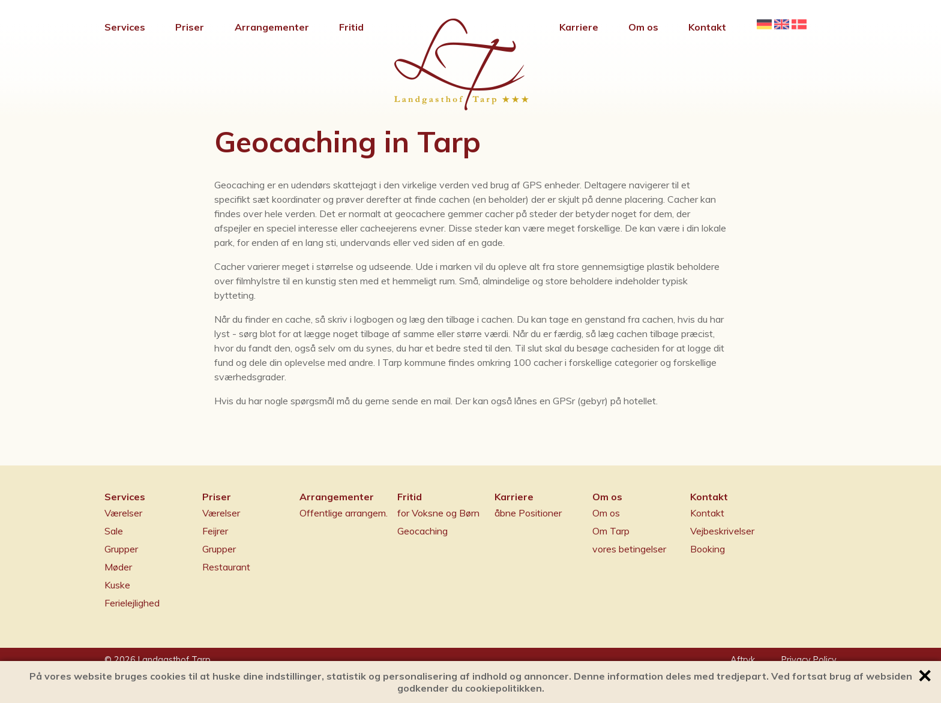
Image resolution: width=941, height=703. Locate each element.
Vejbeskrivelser (722, 531)
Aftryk (742, 659)
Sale (113, 531)
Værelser (123, 513)
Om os (606, 513)
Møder (118, 567)
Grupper (121, 549)
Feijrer (215, 531)
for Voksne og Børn (438, 513)
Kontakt (707, 513)
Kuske (117, 585)
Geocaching (422, 531)
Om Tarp (611, 531)
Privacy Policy (809, 659)
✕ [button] (924, 676)
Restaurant (226, 567)
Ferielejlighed (132, 603)
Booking (707, 549)
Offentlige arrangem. (343, 513)
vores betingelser (629, 549)
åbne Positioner (528, 513)
